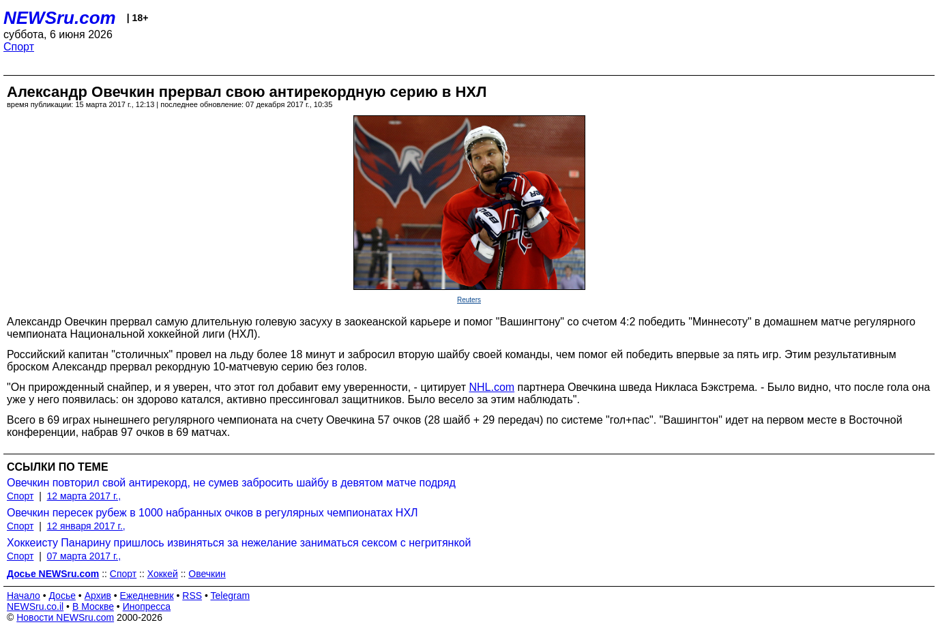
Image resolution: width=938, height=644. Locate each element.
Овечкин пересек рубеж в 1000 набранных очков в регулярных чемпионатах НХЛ (212, 512)
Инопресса (147, 606)
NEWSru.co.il (35, 606)
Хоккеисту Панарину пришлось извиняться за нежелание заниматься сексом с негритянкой (239, 542)
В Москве (93, 606)
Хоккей (162, 573)
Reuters (469, 300)
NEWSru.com (59, 18)
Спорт (18, 47)
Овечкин (206, 573)
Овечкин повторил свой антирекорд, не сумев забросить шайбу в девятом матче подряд (231, 482)
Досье (62, 595)
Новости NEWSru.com (65, 617)
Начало (23, 595)
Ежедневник (147, 595)
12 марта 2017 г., (84, 496)
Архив (98, 595)
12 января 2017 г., (86, 526)
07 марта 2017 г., (84, 556)
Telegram (230, 595)
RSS (192, 595)
